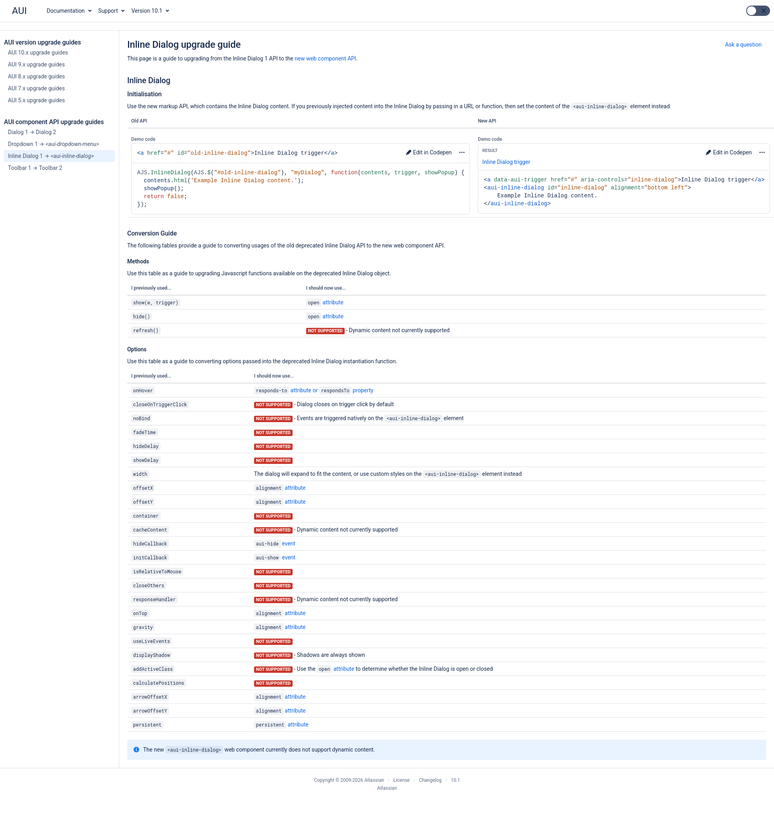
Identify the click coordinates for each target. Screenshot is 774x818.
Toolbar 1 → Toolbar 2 (35, 168)
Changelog (430, 780)
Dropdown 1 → (53, 144)
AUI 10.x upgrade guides (38, 52)
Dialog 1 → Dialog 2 (32, 132)
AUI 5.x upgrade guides (36, 100)
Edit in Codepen (428, 152)
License (401, 780)
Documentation (66, 11)
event (274, 543)
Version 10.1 (147, 11)
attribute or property (313, 390)
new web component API (325, 58)
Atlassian (387, 788)
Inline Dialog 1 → (51, 156)
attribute (324, 302)
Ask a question (743, 44)
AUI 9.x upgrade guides (36, 64)
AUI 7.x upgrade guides (36, 88)
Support (108, 11)
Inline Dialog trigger (506, 162)
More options (462, 152)
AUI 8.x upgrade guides (36, 76)
